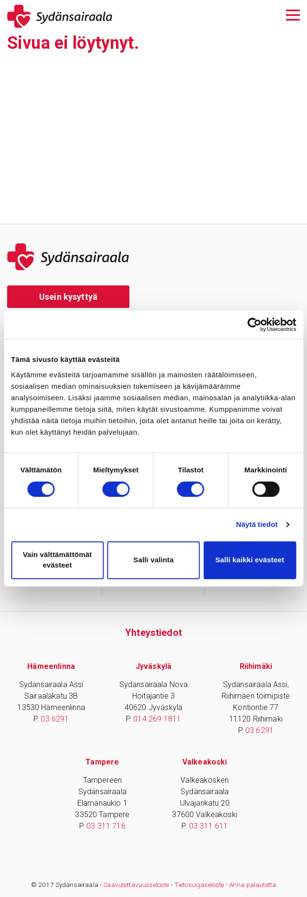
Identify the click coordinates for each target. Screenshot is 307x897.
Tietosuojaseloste (199, 884)
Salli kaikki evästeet (249, 560)
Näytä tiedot (257, 524)
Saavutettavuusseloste (136, 884)
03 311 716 (106, 826)
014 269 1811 (157, 718)
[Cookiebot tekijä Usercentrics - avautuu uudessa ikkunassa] (254, 324)
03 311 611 (208, 826)
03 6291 (55, 718)
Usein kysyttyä (68, 297)
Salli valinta (153, 560)
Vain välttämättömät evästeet (57, 559)
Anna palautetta (252, 884)
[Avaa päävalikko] (293, 14)
